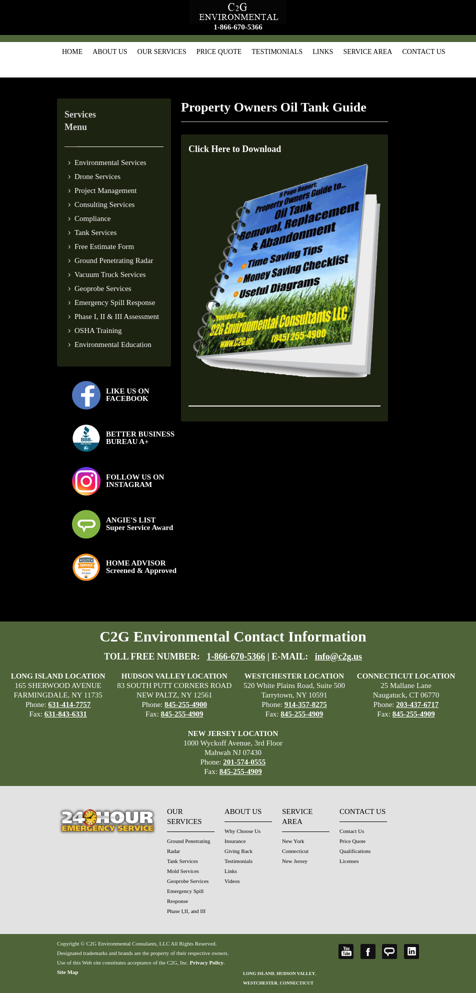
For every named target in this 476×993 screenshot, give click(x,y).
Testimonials (277, 52)
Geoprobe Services (103, 288)
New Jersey (295, 861)
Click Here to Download (234, 149)
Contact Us (423, 52)
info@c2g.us (338, 657)
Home (72, 52)
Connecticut (295, 851)
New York (293, 841)
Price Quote (219, 52)
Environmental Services (110, 162)
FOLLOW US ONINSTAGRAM (135, 480)
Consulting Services (104, 204)
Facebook (368, 951)
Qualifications (355, 851)
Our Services (162, 52)
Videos (232, 881)
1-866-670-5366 (238, 27)
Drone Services (97, 176)
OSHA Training (98, 330)
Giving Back (238, 851)
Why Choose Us (242, 831)
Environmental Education (113, 344)
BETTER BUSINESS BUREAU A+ (140, 438)
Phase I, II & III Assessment (116, 316)
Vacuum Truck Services (110, 274)
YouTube (346, 951)
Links (322, 52)
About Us (109, 52)
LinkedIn (411, 951)
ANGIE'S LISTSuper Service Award (139, 524)
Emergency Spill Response (114, 302)
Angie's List (389, 951)
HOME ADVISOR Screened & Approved (141, 566)
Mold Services (183, 871)
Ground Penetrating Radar (113, 260)
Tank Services (95, 232)
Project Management (105, 190)
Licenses (349, 861)
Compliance (92, 218)
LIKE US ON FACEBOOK (128, 394)
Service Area (367, 52)
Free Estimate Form (104, 246)
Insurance (235, 841)
